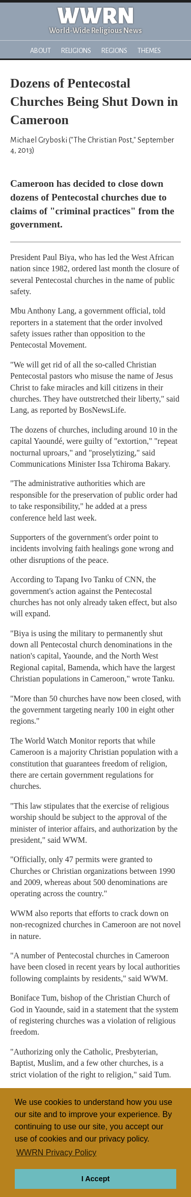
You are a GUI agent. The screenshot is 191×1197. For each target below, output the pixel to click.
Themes (149, 50)
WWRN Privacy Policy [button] (56, 1152)
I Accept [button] (95, 1179)
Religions (76, 50)
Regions (114, 50)
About (40, 50)
